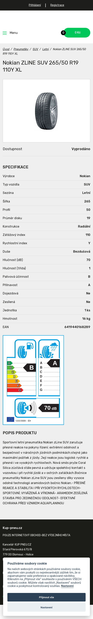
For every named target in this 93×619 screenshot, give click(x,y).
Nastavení (67, 586)
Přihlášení (35, 5)
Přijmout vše (46, 597)
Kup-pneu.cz (46, 19)
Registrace (57, 5)
